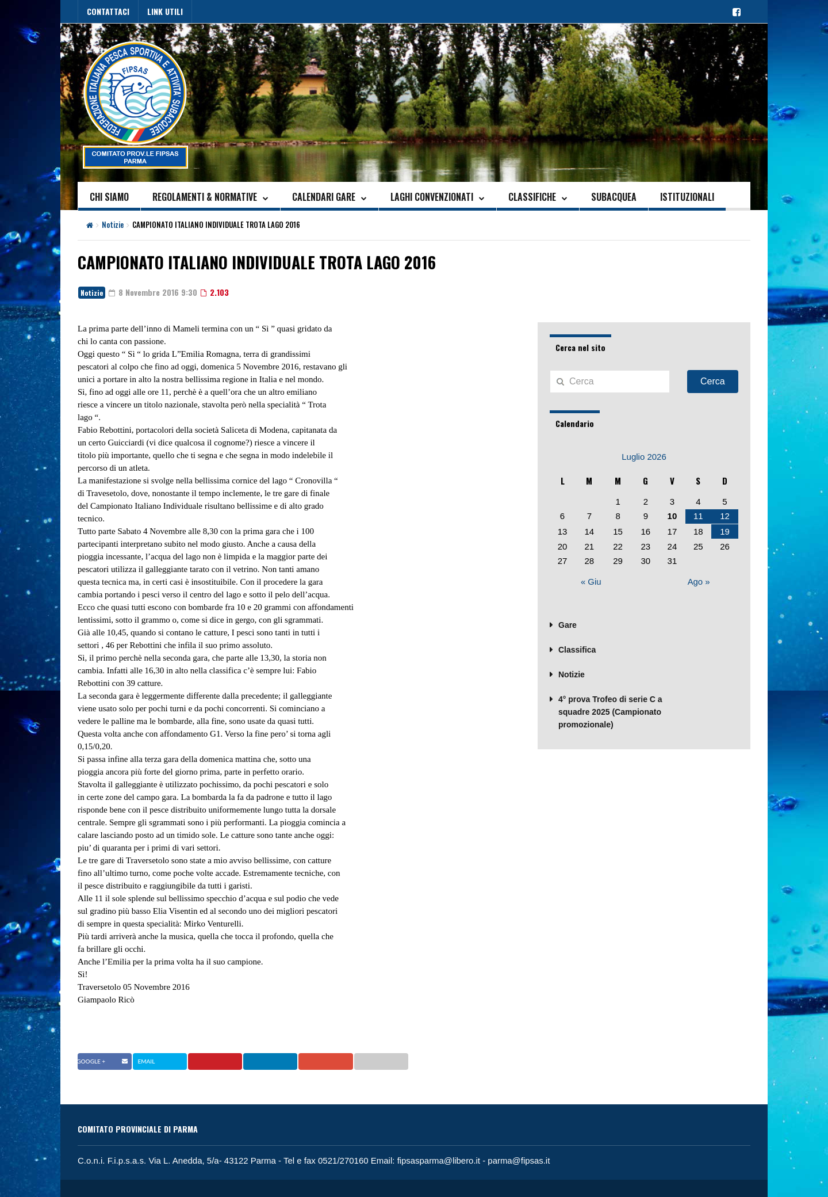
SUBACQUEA (614, 197)
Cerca (712, 381)
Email (396, 1061)
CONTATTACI (108, 11)
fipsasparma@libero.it (439, 1160)
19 (725, 531)
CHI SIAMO (109, 197)
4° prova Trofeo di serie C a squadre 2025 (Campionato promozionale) (610, 710)
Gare (567, 623)
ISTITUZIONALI (687, 197)
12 (725, 516)
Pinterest (223, 1061)
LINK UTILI (165, 11)
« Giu (591, 581)
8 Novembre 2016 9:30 (153, 292)
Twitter (163, 1061)
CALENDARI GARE (323, 197)
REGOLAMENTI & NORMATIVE (204, 197)
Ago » (699, 581)
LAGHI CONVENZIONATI (431, 197)
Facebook (104, 1061)
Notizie (113, 224)
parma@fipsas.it (519, 1160)
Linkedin (281, 1061)
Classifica (577, 648)
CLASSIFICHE (532, 197)
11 (698, 516)
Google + (341, 1061)
